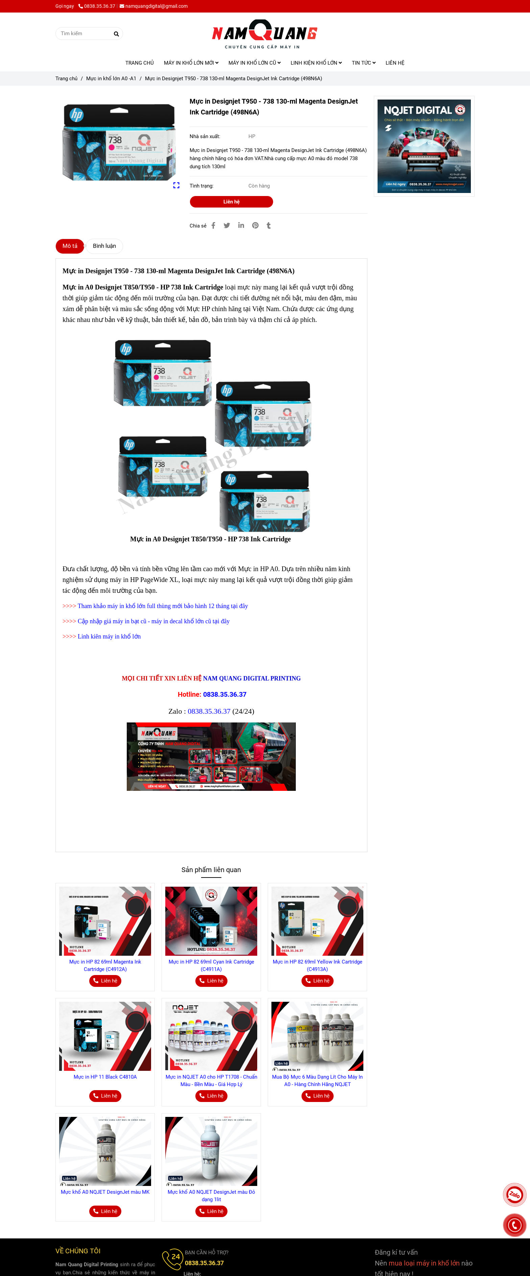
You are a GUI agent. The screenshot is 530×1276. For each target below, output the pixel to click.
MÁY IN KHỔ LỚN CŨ (254, 63)
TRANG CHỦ (139, 63)
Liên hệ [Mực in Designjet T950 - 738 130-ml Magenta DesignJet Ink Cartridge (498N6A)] (231, 202)
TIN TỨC (364, 63)
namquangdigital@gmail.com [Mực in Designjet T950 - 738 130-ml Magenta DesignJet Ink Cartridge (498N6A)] (154, 6)
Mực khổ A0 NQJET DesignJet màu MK (105, 1192)
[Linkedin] (241, 226)
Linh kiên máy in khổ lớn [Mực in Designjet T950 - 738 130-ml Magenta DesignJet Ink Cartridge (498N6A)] (109, 636)
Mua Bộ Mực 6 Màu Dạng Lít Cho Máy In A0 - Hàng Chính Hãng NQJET (317, 1080)
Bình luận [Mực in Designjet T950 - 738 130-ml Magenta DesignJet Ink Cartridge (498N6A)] (104, 246)
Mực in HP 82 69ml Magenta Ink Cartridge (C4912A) (105, 965)
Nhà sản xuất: (206, 136)
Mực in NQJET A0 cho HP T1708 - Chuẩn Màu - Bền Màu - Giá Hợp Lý (211, 1080)
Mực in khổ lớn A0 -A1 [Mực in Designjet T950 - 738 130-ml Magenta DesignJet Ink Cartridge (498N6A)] (111, 78)
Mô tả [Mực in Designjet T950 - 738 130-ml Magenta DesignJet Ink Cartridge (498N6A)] (70, 246)
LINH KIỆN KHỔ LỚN (316, 63)
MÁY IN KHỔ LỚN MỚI (191, 63)
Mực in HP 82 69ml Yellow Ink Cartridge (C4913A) (317, 965)
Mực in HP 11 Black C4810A (105, 1077)
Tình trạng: (202, 186)
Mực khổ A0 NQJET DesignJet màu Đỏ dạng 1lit (211, 1196)
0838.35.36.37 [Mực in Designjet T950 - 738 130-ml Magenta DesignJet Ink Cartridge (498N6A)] (96, 6)
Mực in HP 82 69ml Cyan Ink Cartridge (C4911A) (211, 965)
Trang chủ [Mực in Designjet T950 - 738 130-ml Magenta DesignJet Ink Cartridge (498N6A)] (66, 78)
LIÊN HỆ (395, 63)
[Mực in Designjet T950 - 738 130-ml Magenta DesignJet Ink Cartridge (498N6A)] (264, 33)
